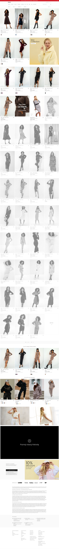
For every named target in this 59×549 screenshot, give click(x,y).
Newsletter (22, 532)
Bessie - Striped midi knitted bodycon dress (5, 281)
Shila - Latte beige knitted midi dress (5, 118)
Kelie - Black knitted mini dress (33, 30)
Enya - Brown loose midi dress (48, 308)
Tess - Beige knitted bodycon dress (48, 227)
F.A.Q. (21, 534)
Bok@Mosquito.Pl (40, 534)
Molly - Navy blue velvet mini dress (19, 30)
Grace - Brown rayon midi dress (5, 30)
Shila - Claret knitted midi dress (49, 200)
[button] (47, 2)
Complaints (22, 535)
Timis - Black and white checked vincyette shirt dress (48, 118)
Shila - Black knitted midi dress (4, 227)
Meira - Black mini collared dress (19, 308)
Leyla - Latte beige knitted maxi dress (5, 200)
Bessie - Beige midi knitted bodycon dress (49, 254)
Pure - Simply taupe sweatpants (48, 401)
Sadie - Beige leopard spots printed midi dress (49, 173)
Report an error (23, 538)
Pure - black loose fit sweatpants (18, 401)
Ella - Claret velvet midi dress (4, 173)
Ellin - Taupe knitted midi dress (48, 30)
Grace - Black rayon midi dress (4, 146)
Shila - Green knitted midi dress (34, 200)
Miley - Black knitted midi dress (48, 89)
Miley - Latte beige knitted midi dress (19, 200)
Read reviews (38, 520)
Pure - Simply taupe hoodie (34, 400)
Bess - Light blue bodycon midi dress (5, 254)
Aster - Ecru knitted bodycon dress (18, 227)
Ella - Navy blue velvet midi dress (34, 146)
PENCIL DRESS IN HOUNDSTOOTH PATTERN (33, 118)
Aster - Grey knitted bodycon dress (33, 227)
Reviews (22, 536)
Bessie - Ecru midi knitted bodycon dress (34, 281)
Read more (15, 525)
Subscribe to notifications (17, 520)
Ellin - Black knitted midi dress (18, 173)
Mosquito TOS (31, 533)
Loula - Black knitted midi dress (34, 89)
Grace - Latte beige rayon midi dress (19, 146)
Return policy (31, 534)
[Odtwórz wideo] (29, 440)
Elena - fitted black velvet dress (5, 308)
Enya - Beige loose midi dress (33, 308)
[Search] (47, 4)
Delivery (22, 531)
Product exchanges (23, 533)
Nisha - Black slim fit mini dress (19, 336)
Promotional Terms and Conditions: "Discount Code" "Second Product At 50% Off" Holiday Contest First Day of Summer (33, 538)
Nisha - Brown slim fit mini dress (34, 336)
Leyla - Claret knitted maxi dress (5, 89)
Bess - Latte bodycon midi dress (19, 254)
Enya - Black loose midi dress (4, 336)
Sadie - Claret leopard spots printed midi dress (34, 173)
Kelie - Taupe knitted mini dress (4, 59)
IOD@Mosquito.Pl (40, 539)
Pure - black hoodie (4, 400)
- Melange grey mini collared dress (48, 281)
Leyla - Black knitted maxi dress (19, 89)
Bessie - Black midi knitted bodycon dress (34, 254)
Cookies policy (31, 532)
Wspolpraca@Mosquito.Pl (41, 536)
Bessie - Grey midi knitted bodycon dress (19, 281)
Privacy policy (31, 531)
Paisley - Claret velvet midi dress (19, 59)
